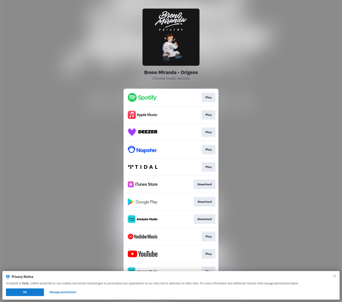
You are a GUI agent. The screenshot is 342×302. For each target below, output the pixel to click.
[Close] (334, 276)
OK (25, 292)
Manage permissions (63, 292)
